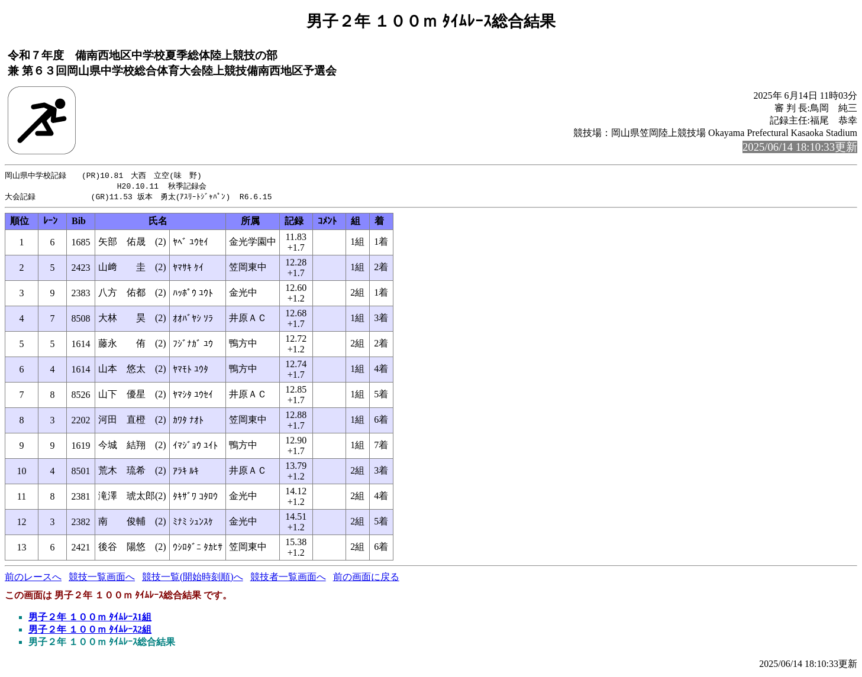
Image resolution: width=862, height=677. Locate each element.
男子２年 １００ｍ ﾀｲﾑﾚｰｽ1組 (89, 619)
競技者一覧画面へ (288, 579)
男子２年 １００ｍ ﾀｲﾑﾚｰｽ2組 (89, 631)
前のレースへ (33, 579)
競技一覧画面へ (102, 579)
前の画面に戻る (366, 579)
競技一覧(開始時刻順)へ (192, 579)
